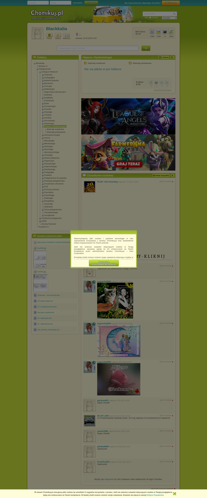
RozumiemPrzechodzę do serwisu (104, 263)
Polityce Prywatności (155, 495)
